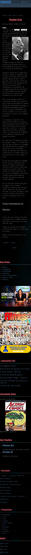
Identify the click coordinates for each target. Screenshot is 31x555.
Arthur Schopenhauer (9, 275)
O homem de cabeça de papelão (11, 375)
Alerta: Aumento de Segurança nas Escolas (15, 369)
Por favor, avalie (8, 30)
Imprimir (5, 243)
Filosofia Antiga (5, 510)
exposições (6, 533)
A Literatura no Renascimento (10, 507)
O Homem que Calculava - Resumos (12, 518)
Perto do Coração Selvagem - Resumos (13, 378)
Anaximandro (6, 271)
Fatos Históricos (5, 501)
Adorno (4, 267)
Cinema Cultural (5, 512)
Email (13, 243)
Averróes (5, 279)
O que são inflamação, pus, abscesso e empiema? (14, 382)
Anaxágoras (6, 269)
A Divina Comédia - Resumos (10, 372)
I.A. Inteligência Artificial (8, 366)
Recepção (4, 15)
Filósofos (23, 24)
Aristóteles (6, 273)
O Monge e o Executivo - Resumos (12, 498)
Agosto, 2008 (4, 552)
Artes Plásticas (5, 515)
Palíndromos (4, 521)
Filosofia (15, 15)
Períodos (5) (7, 452)
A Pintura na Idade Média (9, 504)
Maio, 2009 (3, 549)
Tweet (14, 248)
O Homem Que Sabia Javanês (10, 386)
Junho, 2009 (4, 546)
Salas (10, 15)
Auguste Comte (7, 277)
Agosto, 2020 (4, 543)
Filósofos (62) (8, 445)
